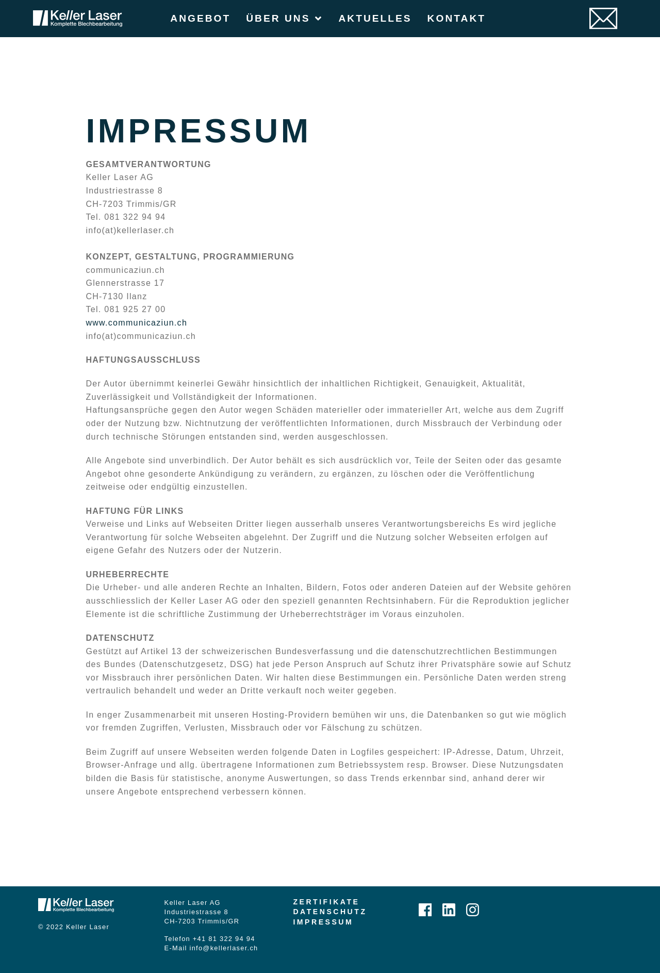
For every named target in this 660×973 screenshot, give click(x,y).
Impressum (323, 922)
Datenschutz (330, 911)
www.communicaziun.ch (136, 322)
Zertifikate (326, 902)
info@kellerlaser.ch (224, 948)
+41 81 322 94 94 (224, 939)
